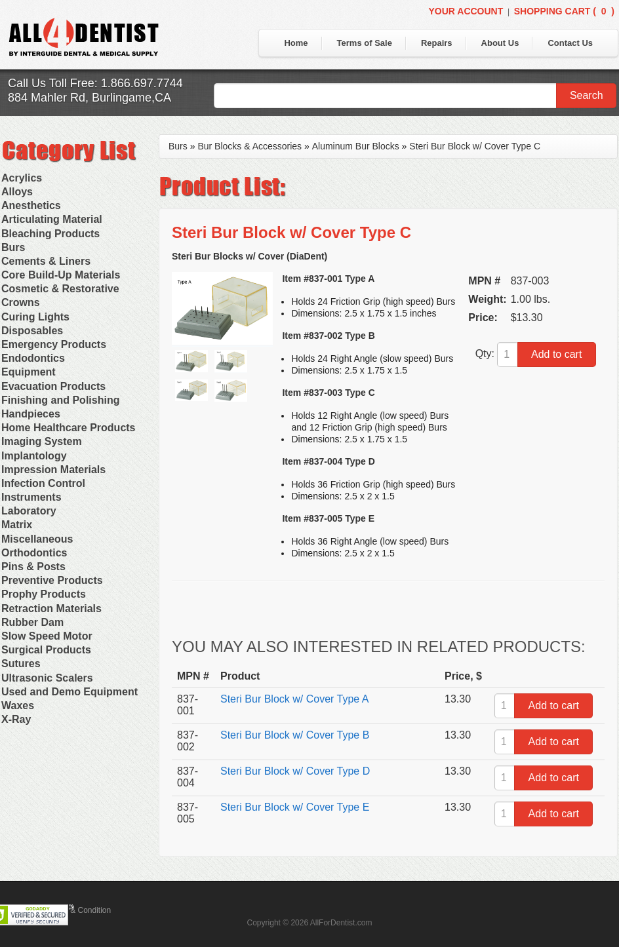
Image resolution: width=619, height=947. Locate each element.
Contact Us (570, 43)
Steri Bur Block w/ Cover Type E (294, 807)
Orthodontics (34, 552)
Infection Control (43, 483)
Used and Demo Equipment (69, 691)
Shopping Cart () (564, 11)
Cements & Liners (45, 261)
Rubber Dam (32, 622)
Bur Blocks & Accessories (249, 146)
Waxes (17, 705)
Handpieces (30, 413)
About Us (500, 43)
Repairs (436, 43)
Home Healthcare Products (68, 427)
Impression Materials (53, 469)
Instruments (31, 497)
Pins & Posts (33, 566)
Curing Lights (35, 316)
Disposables (32, 330)
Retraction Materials (51, 608)
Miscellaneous (37, 539)
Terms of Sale (364, 43)
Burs (13, 247)
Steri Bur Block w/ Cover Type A (294, 699)
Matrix (16, 524)
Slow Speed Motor (46, 636)
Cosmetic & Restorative (60, 288)
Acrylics (21, 178)
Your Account (465, 11)
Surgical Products (46, 649)
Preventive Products (52, 580)
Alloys (17, 191)
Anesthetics (31, 205)
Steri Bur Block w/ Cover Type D (295, 771)
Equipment (28, 371)
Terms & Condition (79, 910)
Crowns (20, 302)
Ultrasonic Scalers (47, 678)
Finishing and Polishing (60, 400)
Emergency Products (53, 344)
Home (296, 43)
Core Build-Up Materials (60, 274)
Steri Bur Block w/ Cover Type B (294, 735)
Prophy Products (43, 594)
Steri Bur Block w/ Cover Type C (474, 146)
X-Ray (16, 719)
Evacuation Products (53, 386)
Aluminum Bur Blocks (355, 146)
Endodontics (33, 358)
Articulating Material (51, 219)
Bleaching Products (50, 233)
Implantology (34, 455)
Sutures (21, 663)
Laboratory (28, 510)
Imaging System (41, 441)
